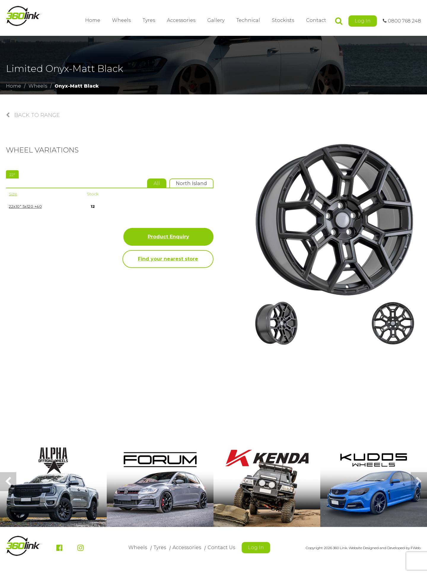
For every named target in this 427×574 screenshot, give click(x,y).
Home (92, 20)
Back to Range (33, 115)
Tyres (149, 20)
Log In (363, 21)
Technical (248, 20)
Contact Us (221, 547)
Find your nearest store (168, 259)
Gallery (215, 20)
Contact (316, 20)
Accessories (181, 20)
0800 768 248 (402, 21)
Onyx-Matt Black (77, 86)
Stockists (283, 20)
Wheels (121, 20)
